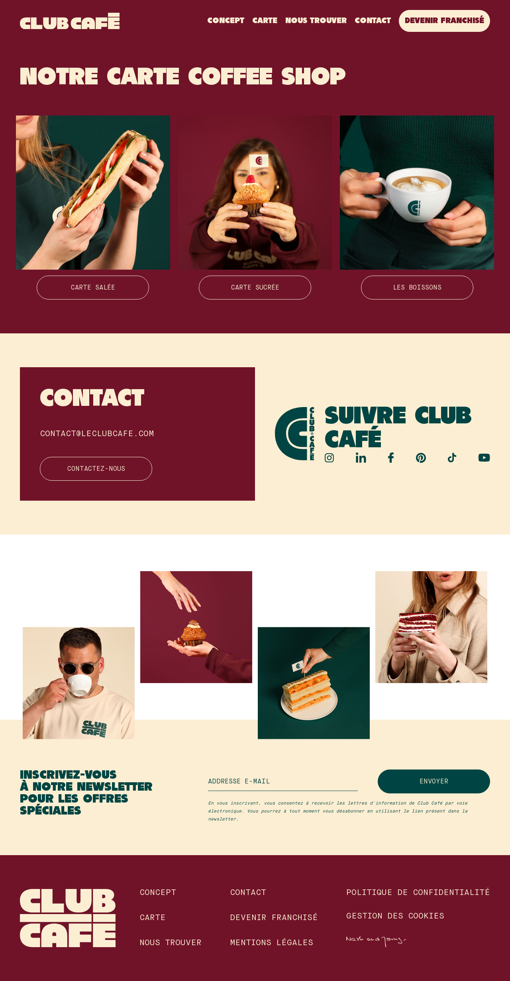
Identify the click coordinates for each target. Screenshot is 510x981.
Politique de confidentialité (418, 893)
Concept (225, 21)
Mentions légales (271, 943)
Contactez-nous (96, 469)
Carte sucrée (255, 288)
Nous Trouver (316, 21)
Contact (373, 21)
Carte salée (93, 288)
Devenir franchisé (444, 21)
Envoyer (434, 782)
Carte (264, 21)
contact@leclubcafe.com (97, 434)
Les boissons (417, 288)
